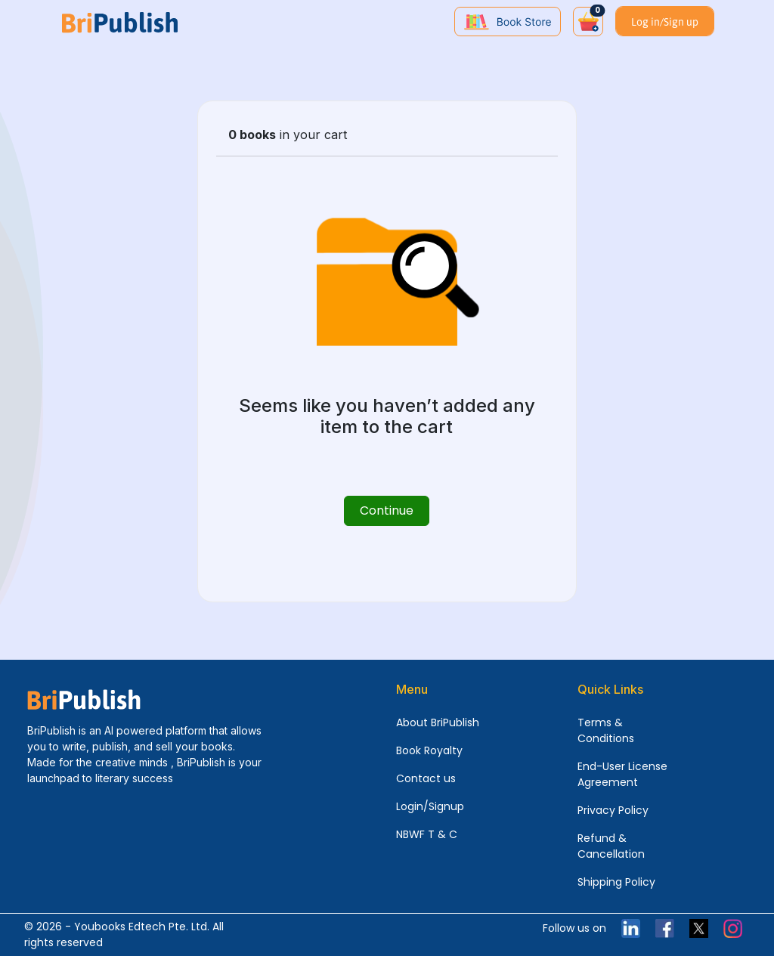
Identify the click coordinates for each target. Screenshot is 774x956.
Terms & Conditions (605, 730)
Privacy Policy (613, 810)
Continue (386, 510)
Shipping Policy (616, 881)
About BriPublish (437, 722)
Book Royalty (429, 750)
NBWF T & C (426, 834)
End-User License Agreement (622, 774)
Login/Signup (430, 806)
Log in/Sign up (664, 22)
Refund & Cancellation (611, 846)
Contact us (426, 778)
